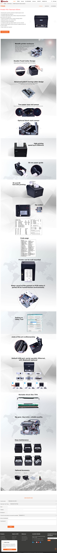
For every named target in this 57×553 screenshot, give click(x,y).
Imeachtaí (13, 539)
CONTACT (39, 1)
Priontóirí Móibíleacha (3, 539)
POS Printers (9, 3)
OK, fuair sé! (10, 549)
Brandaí (22, 1)
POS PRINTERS (2, 537)
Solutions (34, 1)
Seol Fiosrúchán (5, 32)
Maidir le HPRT (14, 537)
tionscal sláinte (24, 540)
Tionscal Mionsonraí (25, 538)
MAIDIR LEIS (44, 1)
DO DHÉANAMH (28, 1)
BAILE (14, 1)
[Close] (16, 541)
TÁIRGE (18, 1)
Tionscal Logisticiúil (24, 539)
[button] (55, 22)
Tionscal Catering (24, 537)
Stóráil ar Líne (14, 538)
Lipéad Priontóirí (2, 538)
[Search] (51, 1)
